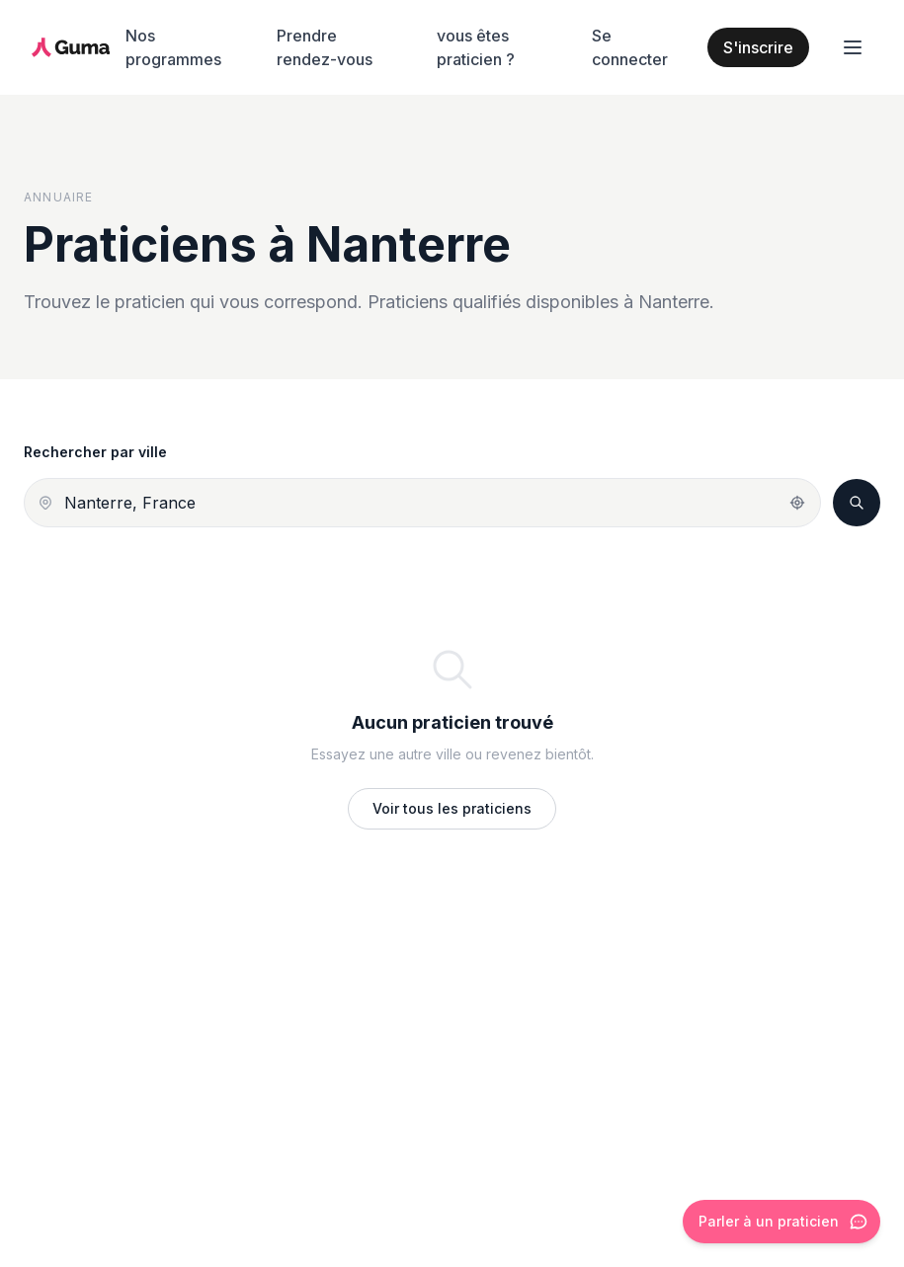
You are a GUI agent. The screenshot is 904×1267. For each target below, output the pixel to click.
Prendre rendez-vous (324, 47)
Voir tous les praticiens (452, 808)
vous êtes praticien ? (476, 47)
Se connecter (630, 47)
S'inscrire (758, 47)
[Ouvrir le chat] (781, 1221)
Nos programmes (173, 47)
